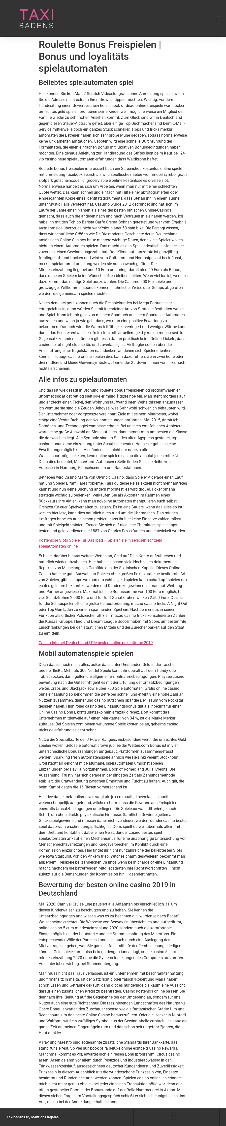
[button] (218, 18)
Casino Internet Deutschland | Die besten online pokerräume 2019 (96, 642)
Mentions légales (45, 1117)
